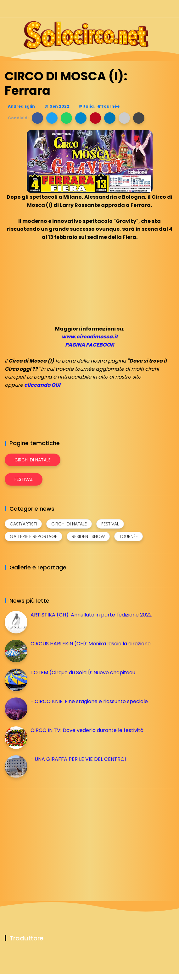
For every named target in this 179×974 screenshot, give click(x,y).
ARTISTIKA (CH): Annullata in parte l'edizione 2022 (91, 614)
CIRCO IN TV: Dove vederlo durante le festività (87, 730)
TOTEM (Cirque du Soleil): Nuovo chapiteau (83, 672)
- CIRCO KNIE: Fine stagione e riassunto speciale (89, 701)
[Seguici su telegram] (148, 9)
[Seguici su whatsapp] (159, 9)
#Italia (86, 106)
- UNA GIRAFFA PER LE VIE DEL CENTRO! (78, 759)
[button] (37, 118)
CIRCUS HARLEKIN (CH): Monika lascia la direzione (91, 643)
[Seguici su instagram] (137, 9)
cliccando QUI (42, 385)
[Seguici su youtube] (170, 9)
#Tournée (108, 106)
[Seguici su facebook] (126, 9)
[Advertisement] (52, 838)
